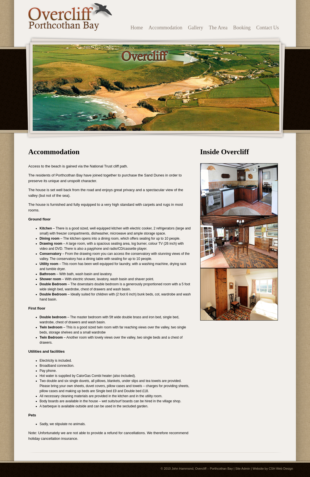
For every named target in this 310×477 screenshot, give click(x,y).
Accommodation (165, 27)
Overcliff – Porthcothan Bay (214, 468)
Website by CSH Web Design (273, 468)
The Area (218, 27)
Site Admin (242, 468)
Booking (242, 27)
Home (137, 27)
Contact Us (267, 27)
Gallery (195, 27)
